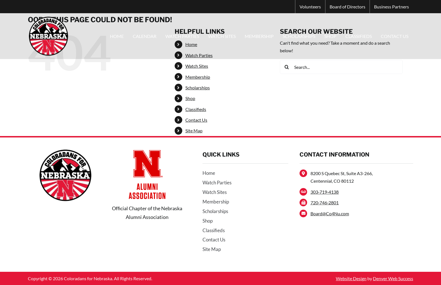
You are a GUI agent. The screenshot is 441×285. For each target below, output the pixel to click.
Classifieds (195, 109)
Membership (197, 77)
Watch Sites (196, 66)
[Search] (287, 67)
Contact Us (196, 120)
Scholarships (197, 87)
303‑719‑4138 (324, 191)
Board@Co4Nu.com (329, 213)
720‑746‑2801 (324, 202)
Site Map (193, 130)
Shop (190, 98)
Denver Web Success (393, 278)
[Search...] (341, 67)
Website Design (351, 278)
